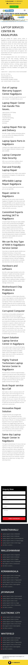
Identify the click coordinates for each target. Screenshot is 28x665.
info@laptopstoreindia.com (14, 3)
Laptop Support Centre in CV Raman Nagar (13, 540)
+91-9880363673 (18, 1)
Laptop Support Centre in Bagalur (11, 559)
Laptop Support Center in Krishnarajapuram (13, 538)
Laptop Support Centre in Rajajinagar (11, 561)
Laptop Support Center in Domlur (11, 577)
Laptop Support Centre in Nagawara (11, 554)
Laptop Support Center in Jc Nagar (11, 603)
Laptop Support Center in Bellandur (11, 536)
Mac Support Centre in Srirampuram (11, 563)
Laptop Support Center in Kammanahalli (12, 596)
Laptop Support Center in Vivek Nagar (12, 543)
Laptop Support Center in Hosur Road (12, 582)
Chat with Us (14, 6)
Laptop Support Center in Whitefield (11, 534)
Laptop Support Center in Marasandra (12, 605)
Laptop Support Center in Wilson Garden (12, 598)
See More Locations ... (8, 545)
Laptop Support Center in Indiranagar (11, 575)
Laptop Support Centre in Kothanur (11, 557)
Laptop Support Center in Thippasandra (12, 580)
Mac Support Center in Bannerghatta (11, 584)
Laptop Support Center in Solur (10, 600)
